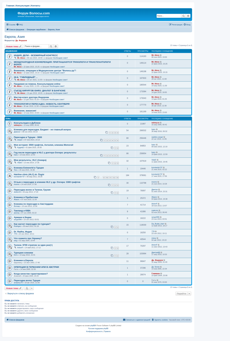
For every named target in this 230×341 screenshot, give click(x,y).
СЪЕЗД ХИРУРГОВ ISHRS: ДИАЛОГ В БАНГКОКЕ (39, 90)
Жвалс (16, 199)
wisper (19, 140)
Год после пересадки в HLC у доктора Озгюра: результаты (45, 152)
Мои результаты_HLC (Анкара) (30, 160)
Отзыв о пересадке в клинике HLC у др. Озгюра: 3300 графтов (47, 182)
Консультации (22, 6)
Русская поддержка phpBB (98, 328)
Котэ (16, 255)
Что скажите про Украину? (28, 238)
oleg (15, 241)
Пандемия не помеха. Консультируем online (37, 84)
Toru (15, 170)
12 (114, 177)
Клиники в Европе (23, 260)
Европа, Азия (15, 36)
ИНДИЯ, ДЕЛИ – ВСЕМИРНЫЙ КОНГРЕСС (36, 55)
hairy (153, 129)
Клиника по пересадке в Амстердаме (33, 204)
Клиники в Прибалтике (26, 197)
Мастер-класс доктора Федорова (31, 97)
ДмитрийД (156, 252)
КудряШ (20, 147)
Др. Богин (156, 267)
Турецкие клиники (23, 252)
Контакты (35, 6)
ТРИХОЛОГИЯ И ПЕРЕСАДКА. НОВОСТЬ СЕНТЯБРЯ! (42, 104)
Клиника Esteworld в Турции (29, 168)
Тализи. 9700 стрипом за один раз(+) (33, 245)
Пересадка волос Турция (27, 280)
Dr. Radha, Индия (23, 231)
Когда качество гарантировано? (31, 274)
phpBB (92, 325)
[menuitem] (19, 25)
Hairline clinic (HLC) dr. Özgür (29, 174)
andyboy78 (18, 283)
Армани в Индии (22, 217)
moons (16, 184)
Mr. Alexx (21, 58)
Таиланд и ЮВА (22, 210)
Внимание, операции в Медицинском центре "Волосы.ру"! (45, 70)
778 (15, 234)
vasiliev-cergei (157, 137)
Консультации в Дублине (27, 123)
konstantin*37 (157, 167)
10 (107, 177)
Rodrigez (17, 226)
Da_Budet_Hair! (158, 224)
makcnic (155, 210)
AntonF (154, 204)
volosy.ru (18, 125)
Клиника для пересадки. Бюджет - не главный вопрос (42, 129)
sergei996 (18, 219)
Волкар (17, 206)
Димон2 (17, 132)
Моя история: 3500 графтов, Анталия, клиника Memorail (43, 145)
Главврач (156, 273)
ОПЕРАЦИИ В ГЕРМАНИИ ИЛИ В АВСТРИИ (36, 267)
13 (117, 177)
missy (154, 238)
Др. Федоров (21, 40)
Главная (10, 6)
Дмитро (155, 189)
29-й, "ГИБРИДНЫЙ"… (26, 77)
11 (110, 177)
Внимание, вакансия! (25, 110)
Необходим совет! (60, 58)
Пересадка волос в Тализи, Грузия (32, 190)
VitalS (19, 163)
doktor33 (17, 192)
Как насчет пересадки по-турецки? (32, 224)
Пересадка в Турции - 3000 (28, 137)
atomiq (16, 213)
